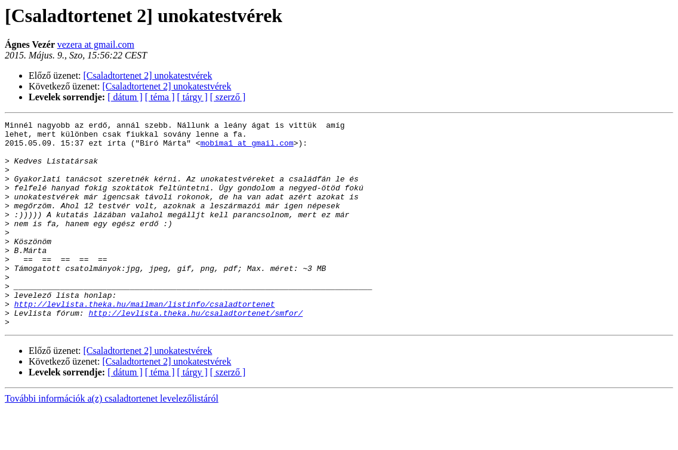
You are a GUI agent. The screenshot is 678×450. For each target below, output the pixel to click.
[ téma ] (160, 97)
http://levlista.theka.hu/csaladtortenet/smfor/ (195, 352)
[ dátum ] (125, 97)
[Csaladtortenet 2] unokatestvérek (148, 75)
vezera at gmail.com (95, 44)
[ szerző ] (228, 97)
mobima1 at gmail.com (247, 148)
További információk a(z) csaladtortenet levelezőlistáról (111, 439)
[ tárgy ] (192, 97)
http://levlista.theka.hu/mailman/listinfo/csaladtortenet (144, 341)
